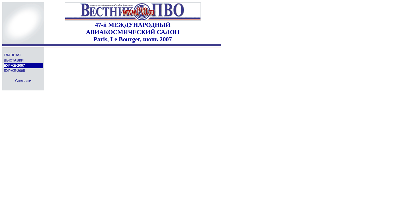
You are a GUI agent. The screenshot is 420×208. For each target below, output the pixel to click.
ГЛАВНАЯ (12, 55)
